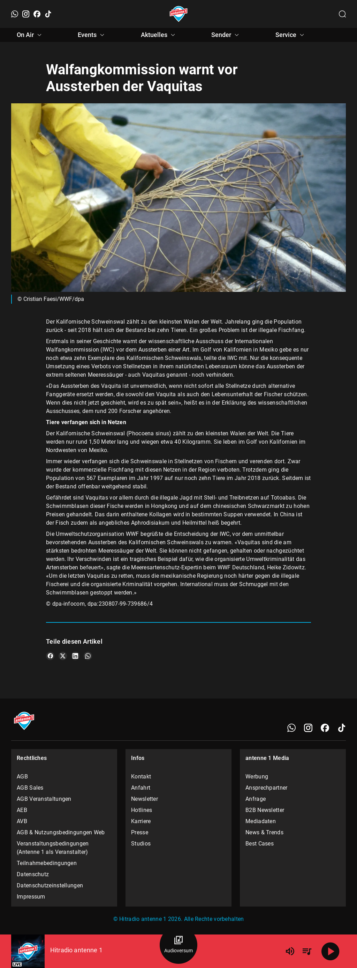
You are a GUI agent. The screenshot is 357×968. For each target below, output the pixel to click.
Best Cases (259, 843)
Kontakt (141, 776)
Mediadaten (260, 821)
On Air (30, 35)
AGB (22, 776)
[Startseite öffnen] (178, 14)
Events (92, 35)
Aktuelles (159, 35)
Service (290, 35)
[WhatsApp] (14, 13)
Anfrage (255, 799)
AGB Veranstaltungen (44, 799)
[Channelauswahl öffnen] (342, 14)
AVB (22, 821)
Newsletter (144, 799)
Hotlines (141, 810)
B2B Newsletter (264, 810)
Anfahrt (140, 787)
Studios (141, 843)
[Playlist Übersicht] (306, 951)
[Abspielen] (330, 951)
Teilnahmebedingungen (47, 863)
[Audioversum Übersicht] (178, 945)
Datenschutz (33, 874)
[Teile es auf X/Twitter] (63, 656)
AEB (22, 810)
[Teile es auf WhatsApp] (88, 656)
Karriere (141, 821)
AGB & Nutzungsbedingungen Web (61, 832)
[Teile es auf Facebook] (50, 656)
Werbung (256, 776)
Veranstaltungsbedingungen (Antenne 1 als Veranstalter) (53, 847)
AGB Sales (30, 787)
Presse (139, 832)
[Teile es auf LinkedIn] (75, 656)
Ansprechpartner (266, 787)
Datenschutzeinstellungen (50, 885)
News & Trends (264, 832)
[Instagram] (25, 13)
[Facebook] (36, 13)
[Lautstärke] (290, 951)
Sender (226, 35)
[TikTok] (48, 13)
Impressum (31, 896)
